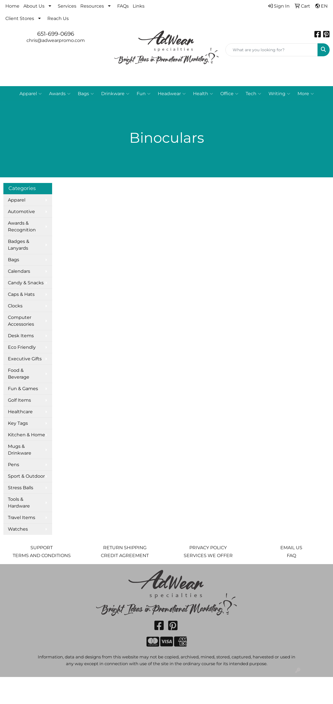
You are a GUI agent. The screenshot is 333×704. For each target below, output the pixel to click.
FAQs (123, 6)
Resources (92, 6)
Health (203, 93)
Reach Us (58, 18)
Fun (143, 93)
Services (67, 6)
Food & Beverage (18, 374)
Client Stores (19, 18)
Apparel (30, 93)
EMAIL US (291, 547)
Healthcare (20, 411)
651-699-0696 (55, 33)
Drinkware (115, 93)
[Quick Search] (271, 49)
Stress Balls (20, 487)
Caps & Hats (21, 294)
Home (12, 6)
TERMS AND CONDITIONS (42, 555)
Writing (279, 93)
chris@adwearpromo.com (55, 40)
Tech (253, 93)
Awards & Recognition (22, 226)
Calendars (19, 271)
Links (139, 6)
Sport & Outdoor (26, 476)
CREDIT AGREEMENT (125, 555)
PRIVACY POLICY (208, 547)
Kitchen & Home (26, 434)
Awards (59, 93)
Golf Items (19, 400)
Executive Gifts (25, 358)
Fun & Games (23, 388)
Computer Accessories (21, 321)
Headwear (172, 93)
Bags (86, 93)
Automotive (21, 211)
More (306, 93)
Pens (13, 464)
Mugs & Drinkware (19, 450)
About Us (34, 6)
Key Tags (18, 423)
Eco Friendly (22, 347)
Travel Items (21, 517)
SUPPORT (41, 547)
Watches (18, 529)
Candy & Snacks (26, 282)
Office (229, 93)
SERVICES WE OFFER (208, 555)
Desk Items (21, 335)
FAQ (291, 555)
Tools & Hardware (19, 503)
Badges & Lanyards (18, 245)
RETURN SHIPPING (124, 547)
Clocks (15, 306)
